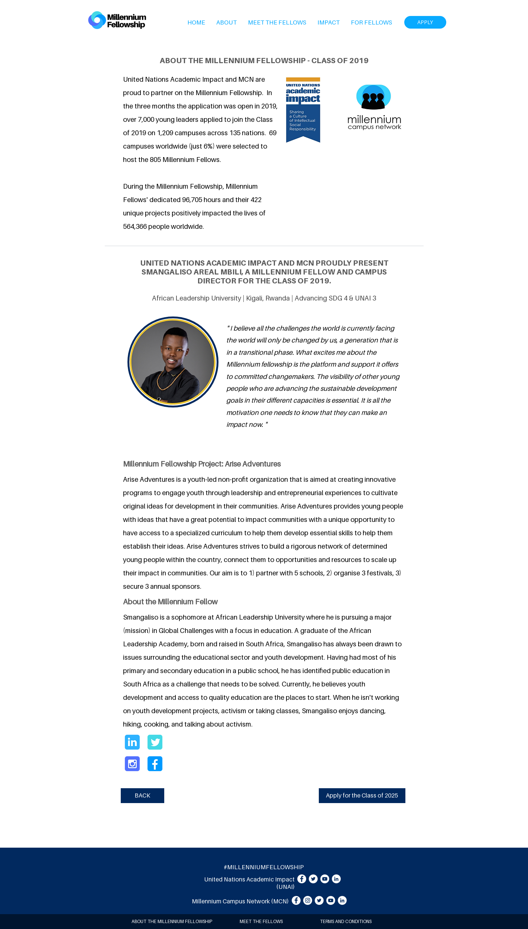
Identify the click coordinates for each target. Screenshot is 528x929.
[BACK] (142, 795)
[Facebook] (301, 878)
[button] (226, 22)
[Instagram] (307, 900)
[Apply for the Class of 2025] (362, 795)
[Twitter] (313, 878)
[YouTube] (324, 878)
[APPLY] (425, 22)
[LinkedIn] (336, 878)
